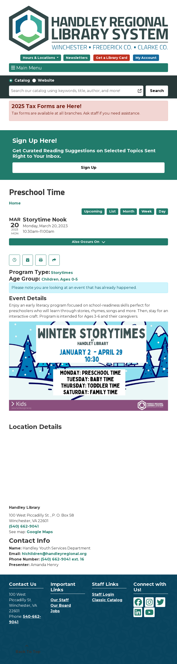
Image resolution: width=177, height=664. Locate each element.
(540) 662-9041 (24, 526)
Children (50, 279)
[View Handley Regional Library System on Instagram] (149, 602)
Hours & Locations (39, 58)
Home (15, 203)
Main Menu (26, 68)
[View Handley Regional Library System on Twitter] (160, 602)
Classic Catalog (107, 600)
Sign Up (88, 167)
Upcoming (93, 211)
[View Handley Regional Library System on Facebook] (138, 602)
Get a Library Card (111, 58)
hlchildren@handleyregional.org (54, 554)
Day (162, 211)
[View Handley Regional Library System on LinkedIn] (137, 612)
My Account (146, 58)
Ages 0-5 (69, 279)
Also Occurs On (88, 242)
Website (46, 80)
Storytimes (62, 272)
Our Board (60, 605)
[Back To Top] (26, 649)
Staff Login (103, 594)
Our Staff (59, 600)
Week (147, 211)
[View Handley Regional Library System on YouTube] (149, 612)
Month (128, 211)
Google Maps (40, 532)
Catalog (22, 80)
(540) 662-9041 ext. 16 (62, 559)
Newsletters (77, 58)
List (112, 211)
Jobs (55, 611)
